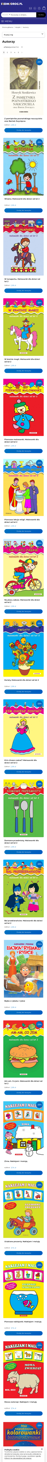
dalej (23, 53)
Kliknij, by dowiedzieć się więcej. (18, 1458)
